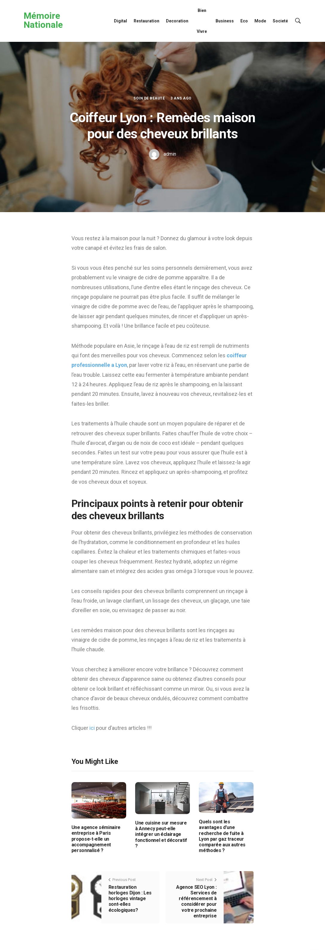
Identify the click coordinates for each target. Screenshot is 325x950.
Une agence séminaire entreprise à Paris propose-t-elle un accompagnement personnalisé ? (96, 839)
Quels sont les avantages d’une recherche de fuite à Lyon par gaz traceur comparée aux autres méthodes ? (222, 836)
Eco (244, 21)
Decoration (177, 21)
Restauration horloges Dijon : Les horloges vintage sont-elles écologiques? (130, 898)
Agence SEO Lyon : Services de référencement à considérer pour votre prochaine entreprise (196, 901)
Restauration (146, 21)
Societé (280, 21)
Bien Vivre (202, 21)
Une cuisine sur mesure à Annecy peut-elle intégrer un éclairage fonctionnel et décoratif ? (161, 834)
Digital (120, 21)
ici (92, 728)
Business (225, 21)
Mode (260, 21)
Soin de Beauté (149, 98)
